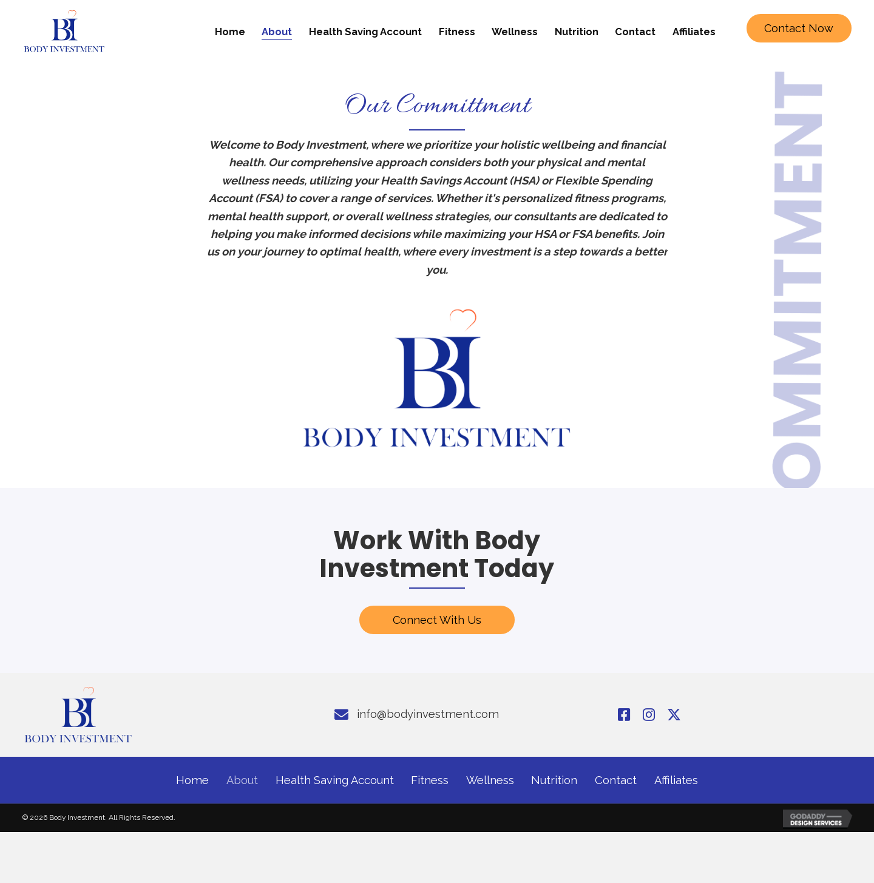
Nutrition (554, 780)
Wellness (490, 780)
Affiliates (676, 780)
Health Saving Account (335, 780)
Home (192, 780)
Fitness (430, 780)
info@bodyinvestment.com (428, 714)
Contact (616, 780)
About (242, 780)
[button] (799, 28)
